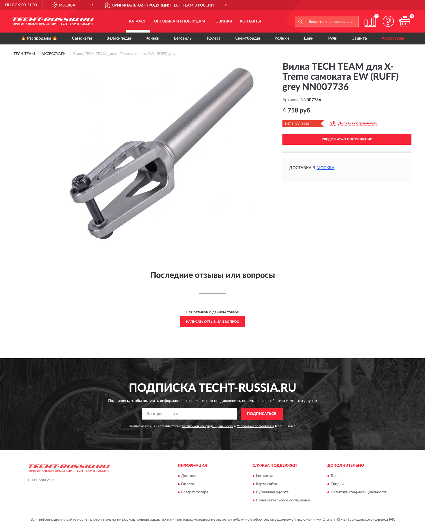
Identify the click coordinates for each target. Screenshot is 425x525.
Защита (359, 38)
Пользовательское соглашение (283, 501)
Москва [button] (325, 168)
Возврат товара (194, 492)
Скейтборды (247, 38)
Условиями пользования (255, 426)
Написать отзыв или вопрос (212, 321)
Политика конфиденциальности (359, 492)
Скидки (337, 484)
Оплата (187, 484)
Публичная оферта (272, 492)
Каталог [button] (137, 21)
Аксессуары (393, 38)
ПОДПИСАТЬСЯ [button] (261, 414)
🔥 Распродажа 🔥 (39, 38)
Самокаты (82, 38)
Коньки (152, 38)
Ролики (282, 38)
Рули (332, 38)
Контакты (250, 21)
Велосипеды (119, 38)
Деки (309, 38)
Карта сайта (266, 484)
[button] (388, 21)
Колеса (214, 38)
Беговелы (183, 38)
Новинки (222, 21)
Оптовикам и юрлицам (179, 21)
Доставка (189, 476)
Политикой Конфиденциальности (207, 426)
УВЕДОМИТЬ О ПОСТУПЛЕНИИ (347, 139)
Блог (335, 476)
